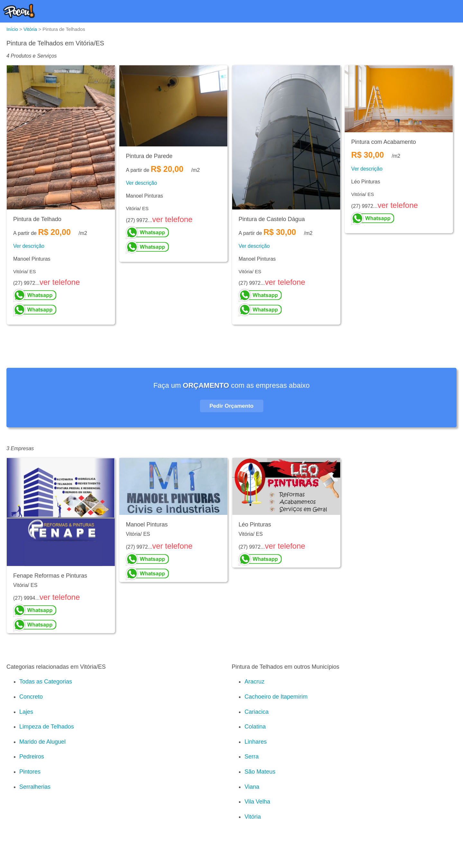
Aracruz (254, 681)
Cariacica (256, 712)
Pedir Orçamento (232, 406)
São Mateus (259, 771)
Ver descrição (28, 246)
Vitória (252, 816)
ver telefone (60, 282)
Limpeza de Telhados (46, 726)
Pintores (30, 771)
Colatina (255, 726)
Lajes (26, 712)
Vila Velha (257, 801)
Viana (251, 787)
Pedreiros (31, 756)
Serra (251, 756)
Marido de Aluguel (42, 742)
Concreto (31, 696)
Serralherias (34, 787)
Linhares (255, 742)
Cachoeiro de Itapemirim (275, 696)
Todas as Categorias (45, 681)
